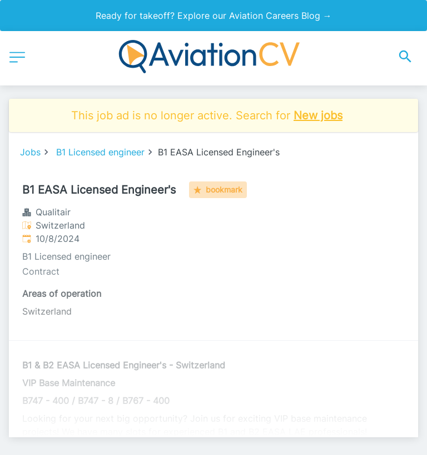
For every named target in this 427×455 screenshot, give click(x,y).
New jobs (318, 115)
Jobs (30, 152)
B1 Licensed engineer (100, 152)
